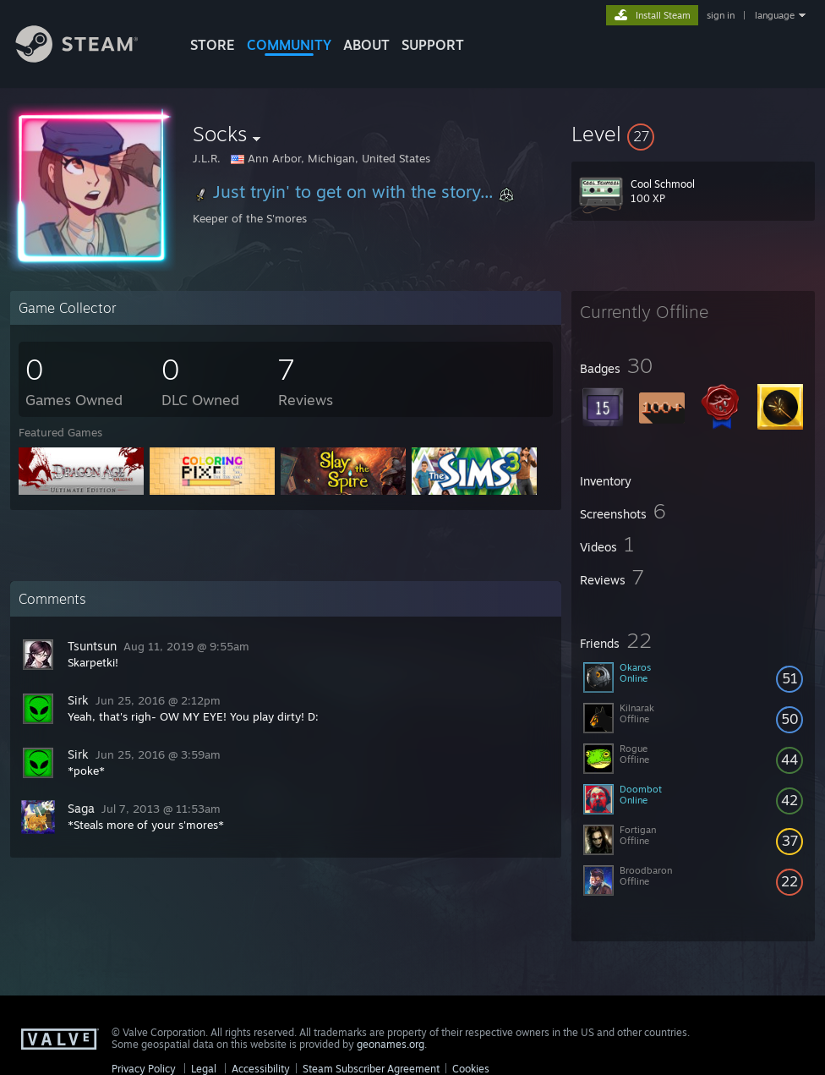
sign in (721, 15)
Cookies (470, 1068)
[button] (693, 134)
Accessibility (261, 1068)
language (775, 15)
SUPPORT (433, 44)
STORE (212, 44)
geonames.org (390, 1044)
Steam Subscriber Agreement (371, 1068)
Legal (203, 1068)
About (366, 44)
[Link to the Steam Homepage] (89, 58)
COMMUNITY (289, 44)
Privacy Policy (144, 1068)
